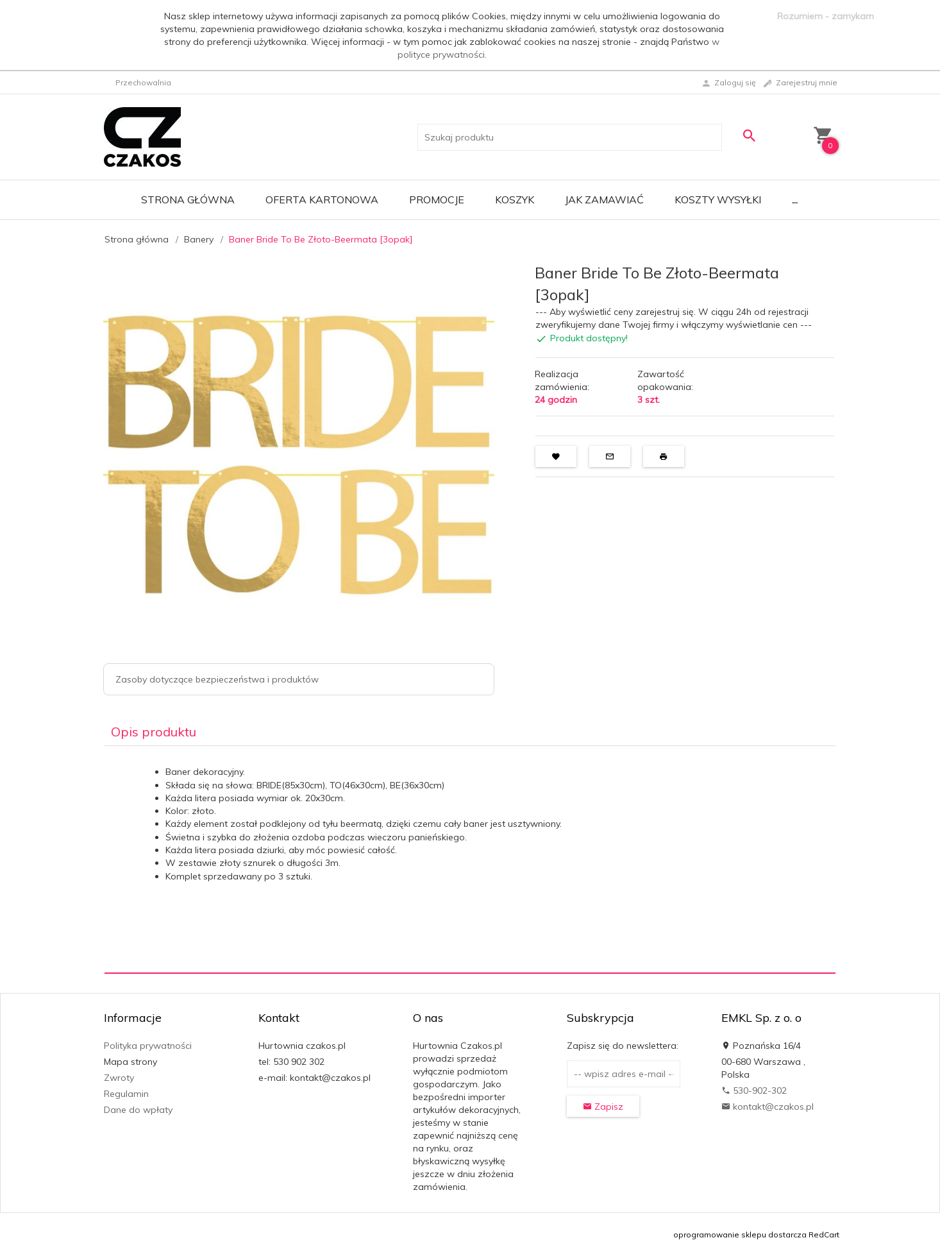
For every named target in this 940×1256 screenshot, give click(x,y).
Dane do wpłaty (138, 1110)
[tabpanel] (470, 859)
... (795, 199)
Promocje (436, 199)
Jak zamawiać (604, 199)
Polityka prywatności (148, 1045)
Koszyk (514, 199)
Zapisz (603, 1106)
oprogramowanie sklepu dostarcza (740, 1234)
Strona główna (188, 199)
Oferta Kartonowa (321, 199)
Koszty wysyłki (718, 199)
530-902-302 (754, 1090)
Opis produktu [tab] (153, 732)
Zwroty (119, 1077)
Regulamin (126, 1093)
